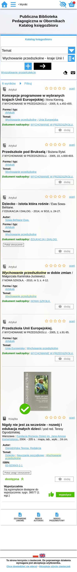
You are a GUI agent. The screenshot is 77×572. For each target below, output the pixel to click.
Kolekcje (31, 72)
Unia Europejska (48, 119)
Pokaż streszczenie (13, 245)
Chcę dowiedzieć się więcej (22, 566)
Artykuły (10, 112)
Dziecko (10, 455)
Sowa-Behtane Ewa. (17, 220)
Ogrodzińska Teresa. (23, 448)
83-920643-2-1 (14, 465)
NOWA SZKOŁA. (41, 301)
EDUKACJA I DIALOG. (44, 239)
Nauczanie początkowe (30, 455)
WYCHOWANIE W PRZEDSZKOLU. (52, 124)
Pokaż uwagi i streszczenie (17, 473)
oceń (72, 88)
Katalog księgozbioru (38, 39)
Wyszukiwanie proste (13, 72)
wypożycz (65, 494)
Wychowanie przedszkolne (20, 119)
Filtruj (28, 83)
